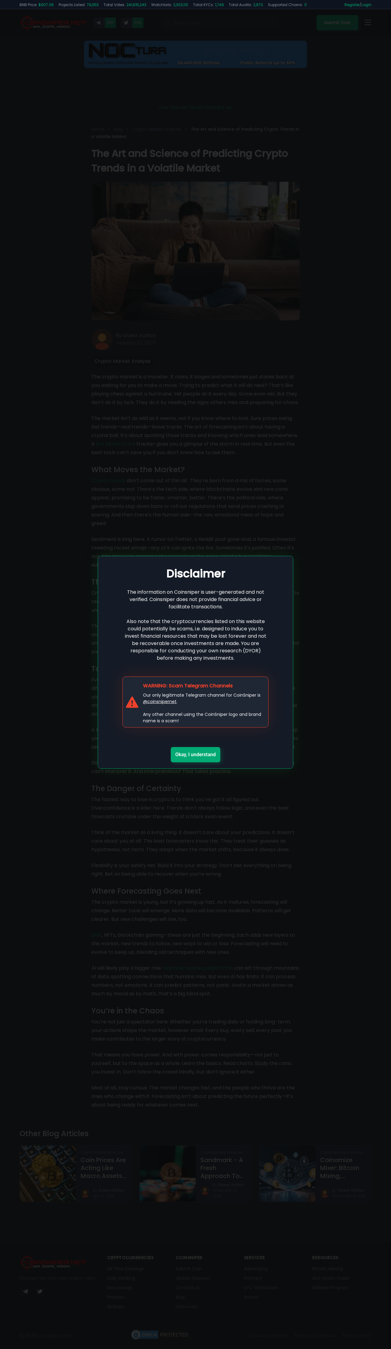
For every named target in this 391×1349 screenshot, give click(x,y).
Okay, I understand (195, 754)
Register (352, 4)
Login (366, 4)
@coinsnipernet (160, 701)
